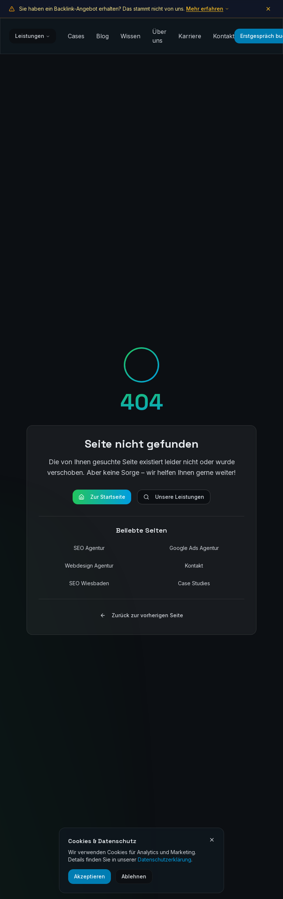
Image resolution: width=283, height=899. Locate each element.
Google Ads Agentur (194, 548)
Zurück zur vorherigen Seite (141, 615)
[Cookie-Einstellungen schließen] (212, 840)
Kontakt (223, 36)
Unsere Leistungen (173, 497)
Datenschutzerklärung (164, 859)
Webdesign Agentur (89, 565)
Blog (102, 36)
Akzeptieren (89, 876)
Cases (76, 36)
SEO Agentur (89, 548)
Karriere (189, 36)
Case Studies (194, 583)
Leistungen (32, 36)
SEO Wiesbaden (89, 583)
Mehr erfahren (207, 9)
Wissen (130, 36)
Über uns (159, 36)
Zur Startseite (101, 497)
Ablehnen (134, 876)
